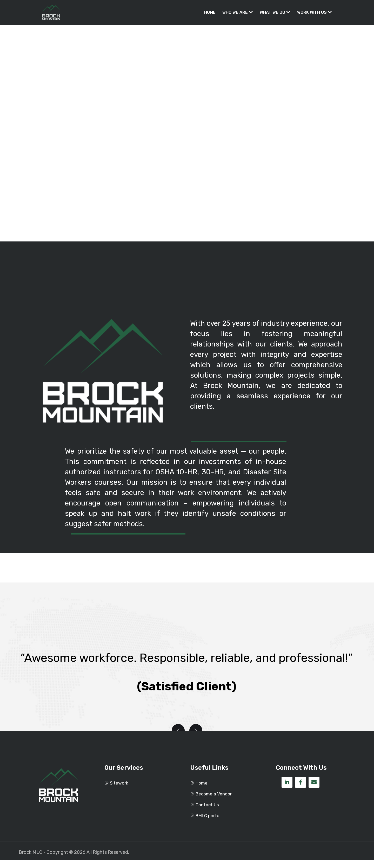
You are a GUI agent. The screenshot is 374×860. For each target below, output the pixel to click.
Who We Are (237, 12)
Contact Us (204, 804)
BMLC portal (205, 815)
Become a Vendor (211, 793)
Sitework (116, 783)
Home (210, 12)
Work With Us (314, 12)
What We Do (275, 12)
